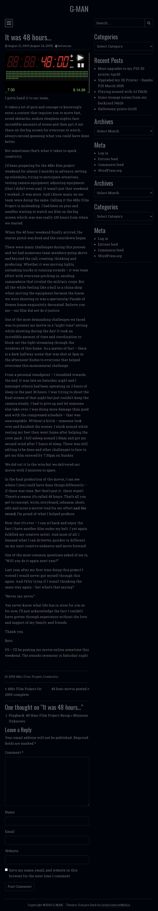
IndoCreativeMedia (115, 905)
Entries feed (108, 159)
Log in (103, 153)
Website (11, 851)
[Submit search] (149, 23)
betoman (64, 46)
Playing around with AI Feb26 (122, 91)
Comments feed (111, 164)
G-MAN (79, 8)
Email (10, 831)
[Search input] (119, 23)
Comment (14, 752)
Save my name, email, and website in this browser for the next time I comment (43, 873)
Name (10, 812)
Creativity (50, 677)
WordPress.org (110, 170)
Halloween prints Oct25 (117, 109)
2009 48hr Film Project (25, 677)
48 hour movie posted (69, 689)
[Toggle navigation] (9, 23)
